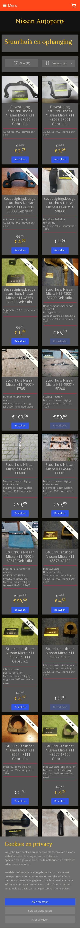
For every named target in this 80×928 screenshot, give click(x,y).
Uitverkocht (60, 341)
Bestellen (20, 159)
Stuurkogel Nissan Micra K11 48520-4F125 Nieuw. (19, 844)
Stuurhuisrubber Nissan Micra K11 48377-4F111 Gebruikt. (20, 752)
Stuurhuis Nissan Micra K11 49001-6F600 (20, 469)
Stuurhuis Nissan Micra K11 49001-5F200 (60, 384)
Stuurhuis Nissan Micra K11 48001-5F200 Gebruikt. (60, 293)
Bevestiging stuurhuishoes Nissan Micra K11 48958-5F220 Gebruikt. (20, 115)
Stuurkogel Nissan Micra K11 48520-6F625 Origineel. (60, 844)
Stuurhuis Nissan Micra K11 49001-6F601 (60, 469)
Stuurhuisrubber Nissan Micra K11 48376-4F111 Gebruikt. (20, 654)
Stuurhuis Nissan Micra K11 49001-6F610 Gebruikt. (20, 556)
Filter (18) (21, 63)
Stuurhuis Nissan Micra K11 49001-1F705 (20, 384)
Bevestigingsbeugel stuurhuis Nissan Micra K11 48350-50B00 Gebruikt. (20, 204)
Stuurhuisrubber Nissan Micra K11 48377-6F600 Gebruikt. (60, 752)
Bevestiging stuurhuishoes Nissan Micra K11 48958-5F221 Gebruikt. (60, 115)
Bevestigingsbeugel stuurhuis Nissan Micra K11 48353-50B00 (59, 204)
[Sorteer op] (58, 63)
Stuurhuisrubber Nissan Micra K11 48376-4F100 (60, 556)
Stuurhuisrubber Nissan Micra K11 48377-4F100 (60, 652)
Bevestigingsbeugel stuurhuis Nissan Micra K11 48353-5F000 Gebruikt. (20, 295)
